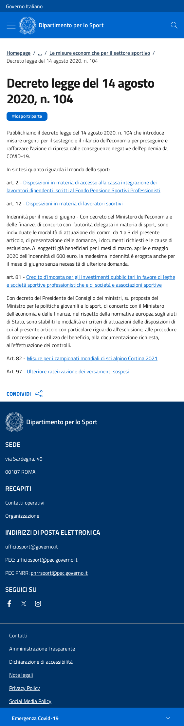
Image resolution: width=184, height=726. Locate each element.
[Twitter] (25, 603)
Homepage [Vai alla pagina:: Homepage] (18, 53)
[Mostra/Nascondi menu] (11, 26)
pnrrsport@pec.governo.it (59, 573)
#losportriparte (27, 116)
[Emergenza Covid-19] (92, 718)
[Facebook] (10, 603)
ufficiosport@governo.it (31, 546)
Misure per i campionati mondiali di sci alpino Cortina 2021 (92, 358)
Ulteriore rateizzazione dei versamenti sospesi (78, 371)
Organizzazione (22, 516)
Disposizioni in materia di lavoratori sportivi (74, 203)
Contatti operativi (25, 503)
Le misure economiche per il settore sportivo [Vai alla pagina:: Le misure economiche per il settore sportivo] (99, 53)
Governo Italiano (24, 6)
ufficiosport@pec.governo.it (47, 560)
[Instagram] (39, 603)
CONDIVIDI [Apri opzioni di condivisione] (25, 393)
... (40, 53)
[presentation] (174, 25)
